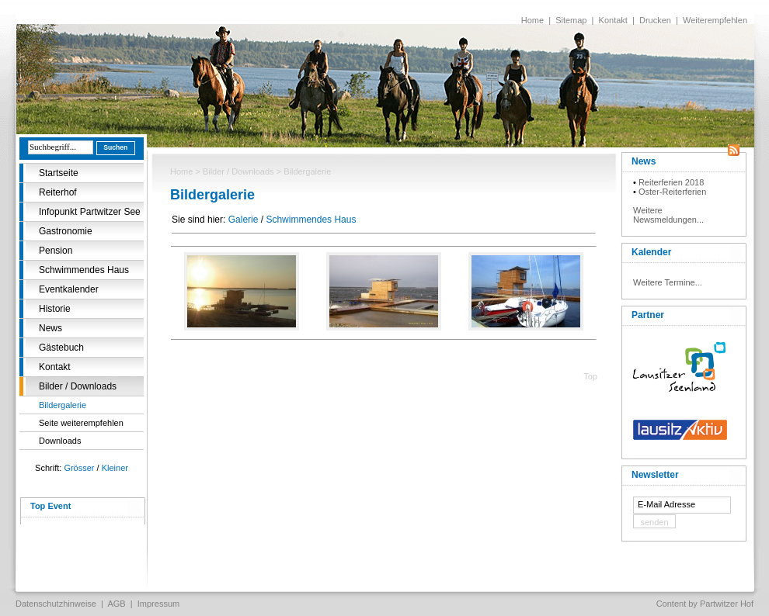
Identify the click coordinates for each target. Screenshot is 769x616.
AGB (116, 603)
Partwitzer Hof (726, 603)
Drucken (655, 20)
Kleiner (115, 467)
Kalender (651, 252)
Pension (55, 250)
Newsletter (655, 474)
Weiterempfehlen (715, 20)
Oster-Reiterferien (672, 191)
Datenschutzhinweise (56, 603)
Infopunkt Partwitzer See (90, 211)
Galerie (243, 219)
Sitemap (570, 20)
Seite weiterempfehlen (81, 422)
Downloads (60, 440)
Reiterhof (58, 192)
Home (532, 20)
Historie (55, 308)
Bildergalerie (62, 405)
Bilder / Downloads (78, 386)
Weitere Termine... (667, 282)
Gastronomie (65, 231)
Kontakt (613, 20)
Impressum (158, 603)
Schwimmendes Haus (84, 270)
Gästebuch (61, 347)
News (50, 328)
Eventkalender (69, 289)
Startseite (58, 173)
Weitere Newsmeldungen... (668, 215)
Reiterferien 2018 (671, 182)
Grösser (79, 467)
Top (590, 376)
